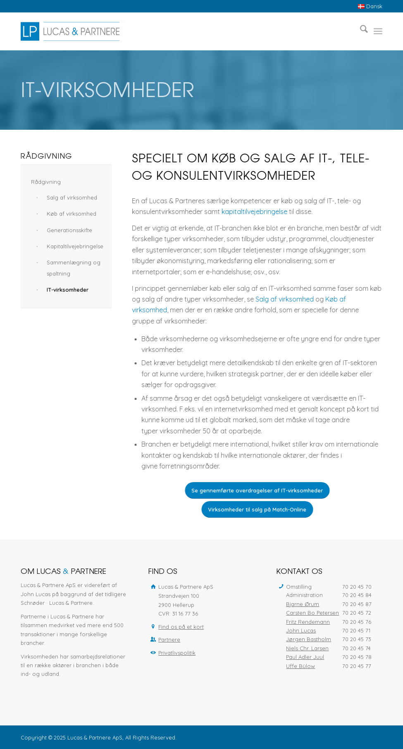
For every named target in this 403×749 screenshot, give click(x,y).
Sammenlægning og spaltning (73, 267)
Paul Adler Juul (305, 657)
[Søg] (360, 31)
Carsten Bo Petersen (312, 612)
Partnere (169, 639)
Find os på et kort (181, 626)
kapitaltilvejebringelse (256, 211)
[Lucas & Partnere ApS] (70, 31)
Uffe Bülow (300, 666)
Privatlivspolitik (177, 652)
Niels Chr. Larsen (307, 648)
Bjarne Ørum (302, 604)
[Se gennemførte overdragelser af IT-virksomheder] (259, 490)
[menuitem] (368, 6)
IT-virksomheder (67, 289)
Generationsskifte (69, 230)
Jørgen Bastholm (308, 639)
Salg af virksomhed (287, 299)
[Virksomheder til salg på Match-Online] (259, 509)
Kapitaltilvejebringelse (74, 246)
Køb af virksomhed (71, 213)
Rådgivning (46, 181)
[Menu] (378, 31)
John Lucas (301, 630)
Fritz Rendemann (308, 621)
